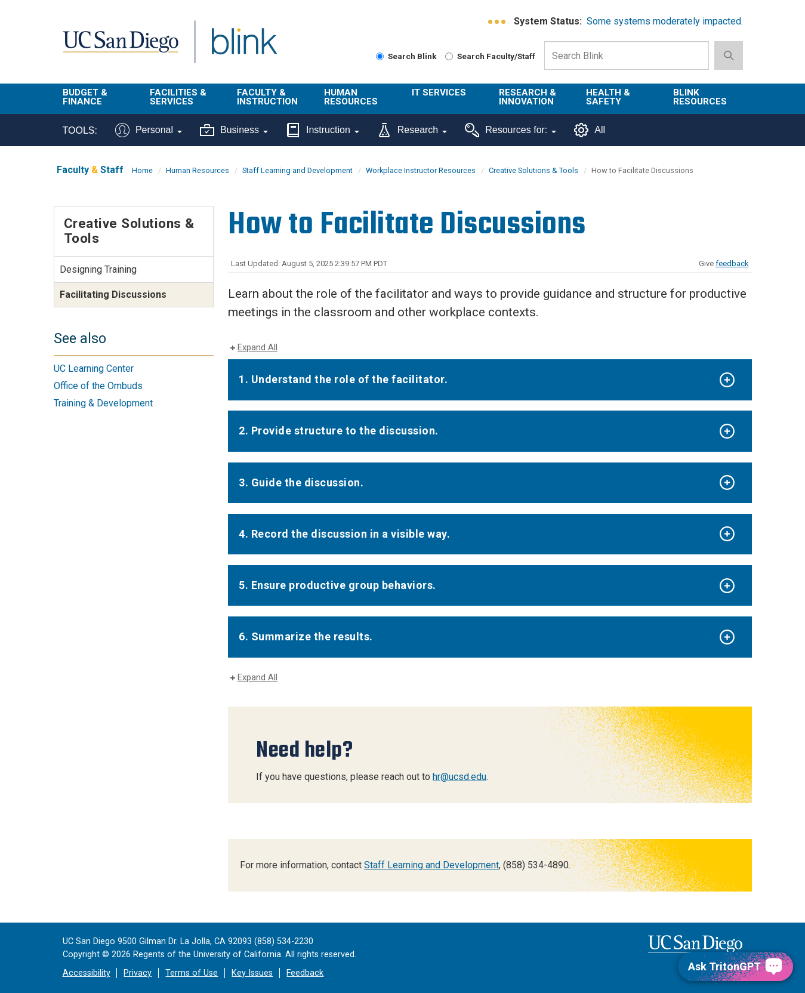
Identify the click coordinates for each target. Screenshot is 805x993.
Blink (243, 48)
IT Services (439, 92)
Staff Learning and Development (297, 170)
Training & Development (103, 403)
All (589, 130)
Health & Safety (608, 97)
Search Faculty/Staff (490, 56)
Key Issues (252, 973)
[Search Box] (626, 55)
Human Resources (351, 97)
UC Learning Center (94, 368)
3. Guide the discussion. (301, 482)
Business (234, 130)
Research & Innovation (527, 97)
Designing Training (98, 269)
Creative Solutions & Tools (533, 170)
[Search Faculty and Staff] (449, 56)
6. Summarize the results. (306, 636)
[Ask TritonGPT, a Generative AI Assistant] (735, 966)
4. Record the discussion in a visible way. (344, 534)
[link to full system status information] (497, 21)
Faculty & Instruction (267, 97)
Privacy (138, 973)
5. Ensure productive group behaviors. (337, 585)
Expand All (257, 348)
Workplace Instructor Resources (421, 170)
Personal (148, 130)
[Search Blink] (380, 56)
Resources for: (510, 130)
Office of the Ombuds (98, 385)
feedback (732, 263)
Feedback (304, 973)
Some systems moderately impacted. (665, 21)
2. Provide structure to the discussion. (339, 430)
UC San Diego (120, 48)
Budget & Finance (85, 97)
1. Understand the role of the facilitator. (343, 379)
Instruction (322, 130)
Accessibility (86, 973)
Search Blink (406, 56)
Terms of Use (191, 973)
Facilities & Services (178, 97)
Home (142, 170)
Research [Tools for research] (412, 130)
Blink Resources (700, 97)
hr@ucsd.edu (459, 776)
